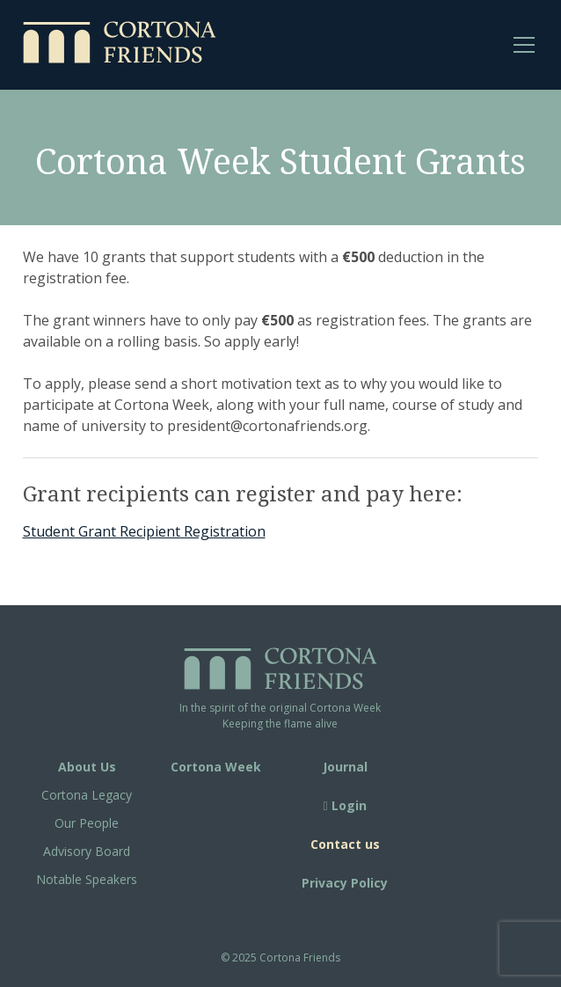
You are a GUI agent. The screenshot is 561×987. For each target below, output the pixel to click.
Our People (87, 823)
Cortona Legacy (86, 794)
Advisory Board (86, 851)
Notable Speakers (86, 879)
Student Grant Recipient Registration (144, 531)
